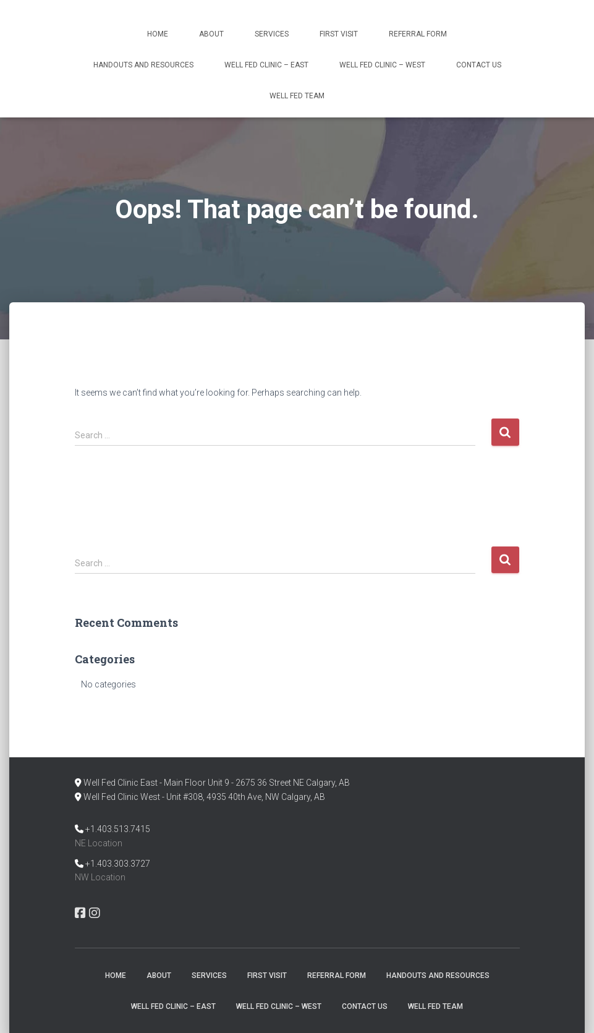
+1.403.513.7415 (117, 829)
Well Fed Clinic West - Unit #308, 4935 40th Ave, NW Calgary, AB (204, 797)
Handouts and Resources (143, 65)
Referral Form (418, 34)
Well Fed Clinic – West (382, 65)
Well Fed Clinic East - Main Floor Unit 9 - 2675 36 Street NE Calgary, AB (216, 783)
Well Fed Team (297, 95)
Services (272, 34)
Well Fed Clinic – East (266, 65)
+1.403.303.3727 (117, 864)
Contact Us (478, 65)
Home (157, 34)
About (211, 34)
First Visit (339, 34)
